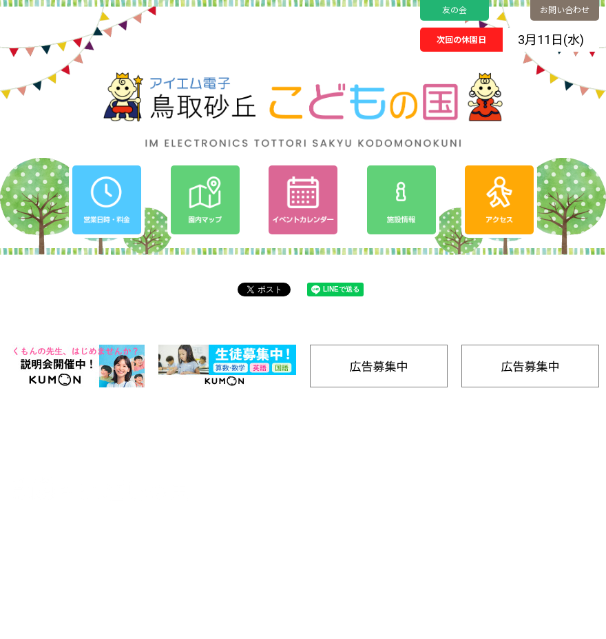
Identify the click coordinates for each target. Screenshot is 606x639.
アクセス (535, 478)
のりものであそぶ (477, 491)
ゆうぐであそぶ (473, 477)
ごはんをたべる (473, 549)
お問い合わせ (564, 10)
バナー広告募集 (474, 579)
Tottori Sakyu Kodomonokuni (264, 623)
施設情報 (536, 547)
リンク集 (536, 564)
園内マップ (465, 461)
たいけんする (469, 520)
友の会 (454, 10)
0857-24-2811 (62, 543)
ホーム (357, 461)
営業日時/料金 (546, 461)
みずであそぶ (469, 506)
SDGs (529, 512)
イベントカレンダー (384, 478)
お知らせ (361, 495)
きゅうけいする (473, 564)
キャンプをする (473, 535)
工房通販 (536, 530)
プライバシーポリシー (388, 512)
